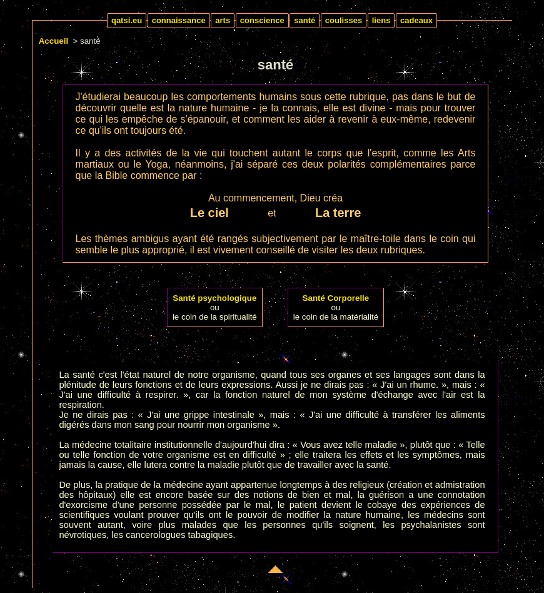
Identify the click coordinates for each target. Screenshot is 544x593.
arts (222, 20)
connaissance (179, 20)
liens (381, 20)
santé (304, 20)
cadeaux (416, 20)
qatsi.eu (126, 20)
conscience (262, 20)
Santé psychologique (214, 298)
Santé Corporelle (336, 298)
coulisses (343, 20)
